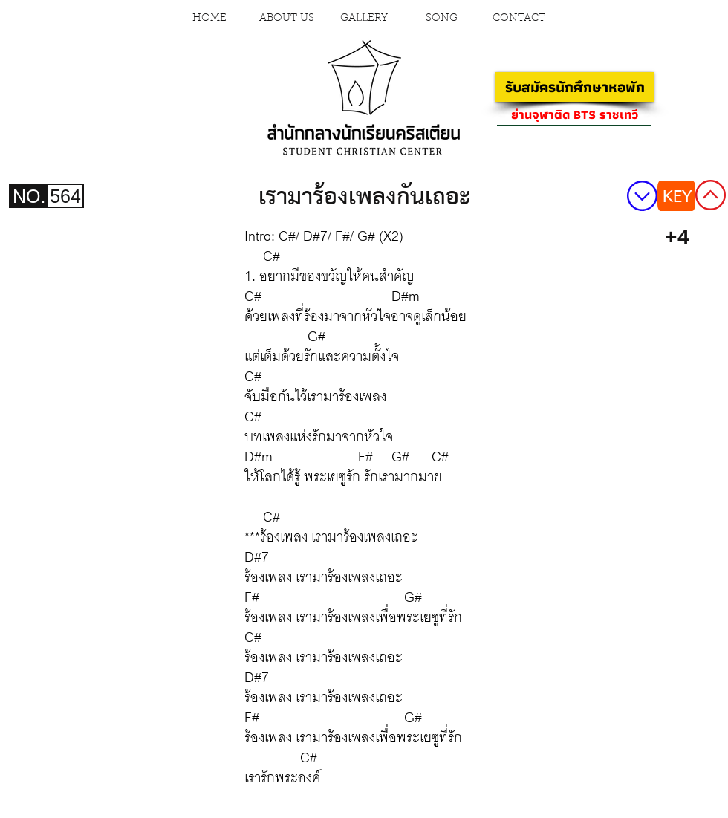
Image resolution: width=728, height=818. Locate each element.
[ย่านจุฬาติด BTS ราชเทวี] (574, 114)
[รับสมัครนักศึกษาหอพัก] (574, 87)
